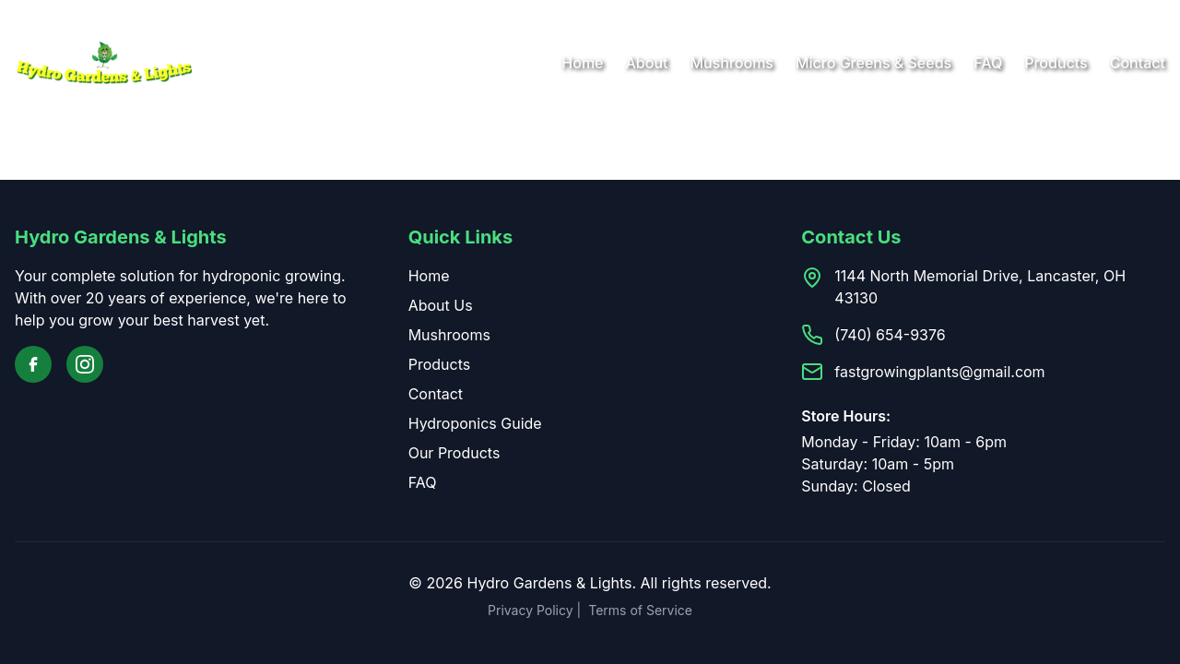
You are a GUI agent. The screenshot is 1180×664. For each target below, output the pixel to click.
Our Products (454, 453)
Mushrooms (731, 62)
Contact (1137, 62)
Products (1055, 62)
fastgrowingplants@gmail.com (939, 371)
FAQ (988, 62)
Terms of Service (640, 610)
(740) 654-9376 (889, 335)
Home (582, 62)
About (647, 62)
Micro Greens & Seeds (873, 62)
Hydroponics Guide (475, 423)
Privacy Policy (530, 610)
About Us (440, 305)
